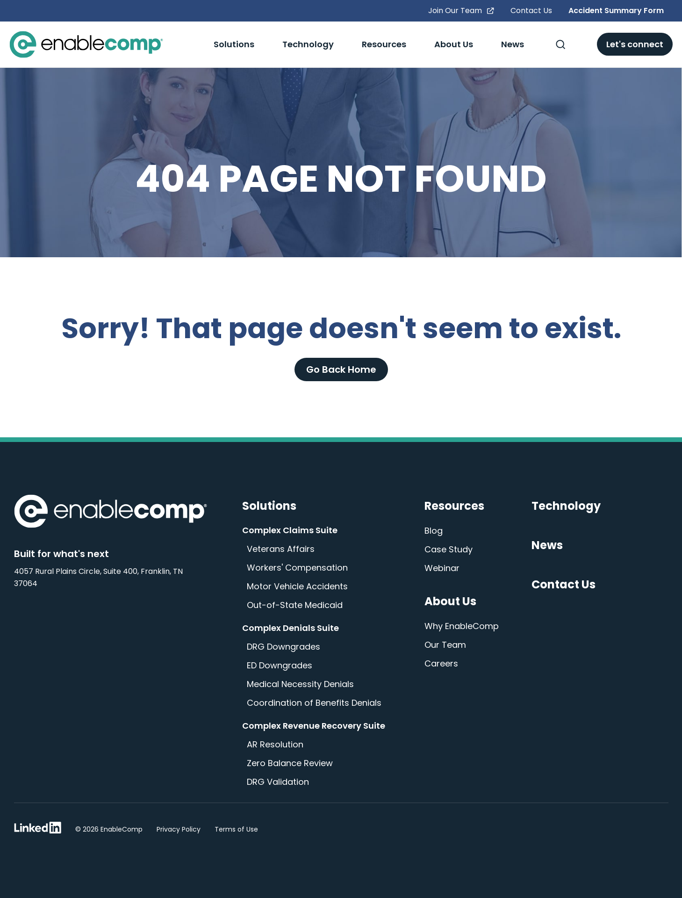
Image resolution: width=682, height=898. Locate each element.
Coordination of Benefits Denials (314, 703)
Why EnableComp (461, 626)
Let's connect (634, 44)
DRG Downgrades (283, 646)
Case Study (448, 549)
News (512, 44)
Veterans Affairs (281, 549)
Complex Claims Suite (289, 530)
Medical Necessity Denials (300, 684)
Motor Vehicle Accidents (297, 586)
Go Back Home (341, 369)
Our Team (445, 645)
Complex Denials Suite (290, 628)
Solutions (234, 44)
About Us (453, 44)
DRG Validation (278, 782)
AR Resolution (275, 744)
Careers (441, 663)
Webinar (441, 568)
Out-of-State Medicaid (295, 605)
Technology (308, 44)
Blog (433, 530)
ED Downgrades (279, 665)
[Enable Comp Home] (110, 513)
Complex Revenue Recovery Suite (313, 725)
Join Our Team (461, 10)
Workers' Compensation (297, 567)
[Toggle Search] (560, 44)
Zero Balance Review (290, 763)
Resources (384, 44)
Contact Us (531, 10)
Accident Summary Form (616, 10)
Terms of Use (236, 829)
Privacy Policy (179, 829)
